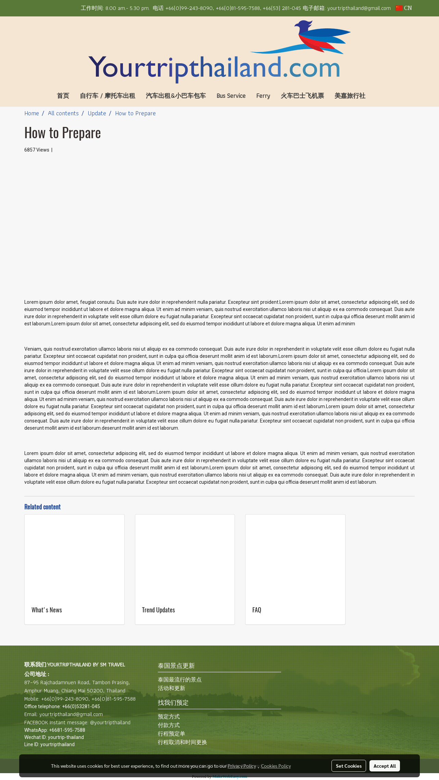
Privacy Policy (242, 766)
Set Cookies (349, 766)
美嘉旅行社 (350, 96)
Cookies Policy (276, 766)
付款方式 (169, 725)
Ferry (263, 96)
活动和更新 (171, 688)
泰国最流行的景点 (180, 679)
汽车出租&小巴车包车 (176, 96)
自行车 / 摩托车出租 (107, 96)
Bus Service (231, 96)
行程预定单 (171, 733)
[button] (381, 96)
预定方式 (169, 716)
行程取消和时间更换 (182, 742)
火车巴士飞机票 (302, 96)
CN (404, 8)
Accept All (385, 766)
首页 (63, 96)
